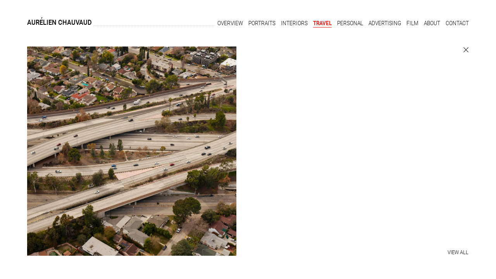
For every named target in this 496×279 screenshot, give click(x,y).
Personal (350, 23)
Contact (457, 23)
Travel (322, 23)
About (432, 23)
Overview (230, 23)
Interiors (294, 23)
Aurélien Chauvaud (59, 22)
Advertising (385, 23)
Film (412, 23)
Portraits (262, 23)
